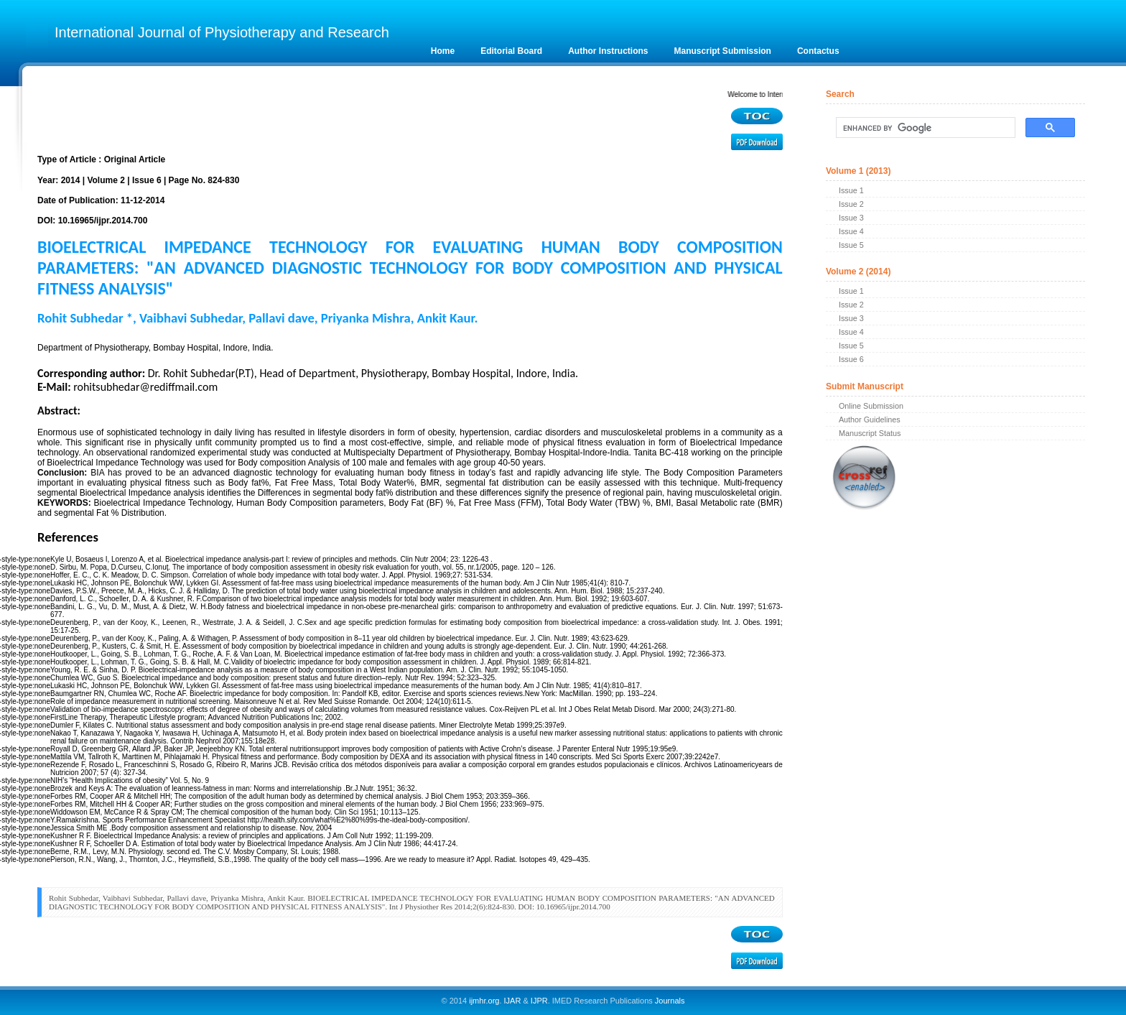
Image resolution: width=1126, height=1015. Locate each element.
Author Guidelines (870, 419)
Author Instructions (608, 51)
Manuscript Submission (722, 51)
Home (443, 51)
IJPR (539, 1000)
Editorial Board (511, 51)
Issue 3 (851, 217)
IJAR (512, 1000)
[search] (924, 127)
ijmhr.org (484, 1000)
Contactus (818, 51)
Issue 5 (851, 245)
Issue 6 (851, 359)
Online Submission (871, 406)
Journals (669, 1000)
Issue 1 (851, 190)
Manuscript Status (870, 433)
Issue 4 (851, 231)
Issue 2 (851, 204)
